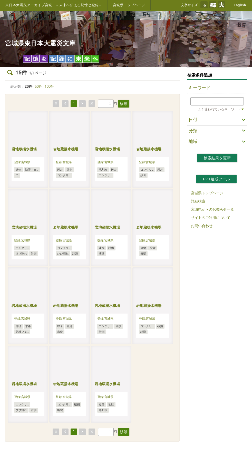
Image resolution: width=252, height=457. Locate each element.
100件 (49, 86)
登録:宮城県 (22, 162)
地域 (193, 141)
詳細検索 (198, 201)
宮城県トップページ (129, 5)
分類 (193, 130)
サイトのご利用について (210, 218)
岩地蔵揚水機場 (24, 149)
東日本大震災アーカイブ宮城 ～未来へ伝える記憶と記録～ (53, 5)
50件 (38, 86)
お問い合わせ (201, 226)
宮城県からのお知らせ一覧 (212, 209)
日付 (193, 119)
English (240, 5)
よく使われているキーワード (219, 109)
